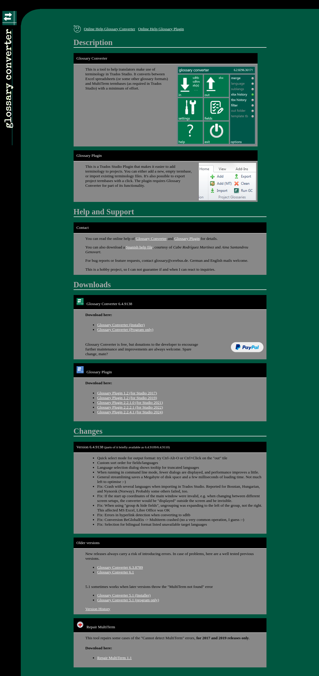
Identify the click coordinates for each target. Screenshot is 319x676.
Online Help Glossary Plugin (161, 29)
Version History (97, 609)
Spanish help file (139, 247)
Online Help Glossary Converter (109, 29)
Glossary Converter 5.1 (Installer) (124, 595)
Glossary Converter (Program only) (125, 329)
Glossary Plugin (187, 238)
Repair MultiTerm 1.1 (114, 658)
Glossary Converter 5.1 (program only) (128, 600)
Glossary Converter (151, 238)
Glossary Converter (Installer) (121, 325)
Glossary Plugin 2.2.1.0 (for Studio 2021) (130, 402)
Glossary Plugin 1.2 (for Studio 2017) (127, 393)
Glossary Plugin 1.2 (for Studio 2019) (127, 398)
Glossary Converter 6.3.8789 (120, 567)
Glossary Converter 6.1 (115, 572)
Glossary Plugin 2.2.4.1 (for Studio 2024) (130, 412)
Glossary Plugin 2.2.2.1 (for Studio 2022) (130, 407)
